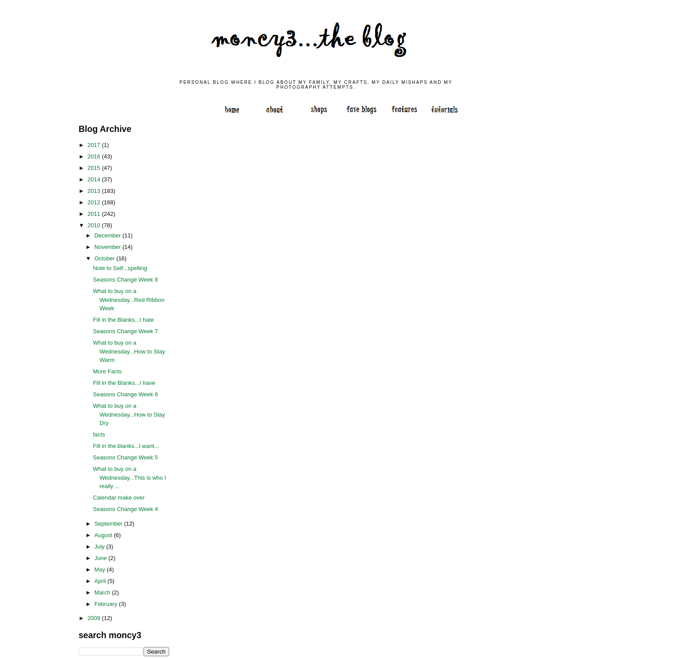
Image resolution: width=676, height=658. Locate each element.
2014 (94, 179)
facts (99, 434)
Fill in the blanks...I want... (126, 446)
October (105, 258)
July (100, 546)
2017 (94, 145)
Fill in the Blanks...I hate (123, 319)
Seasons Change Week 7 (125, 331)
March (103, 592)
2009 (94, 618)
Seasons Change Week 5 (125, 457)
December (108, 235)
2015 (94, 168)
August (104, 535)
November (108, 247)
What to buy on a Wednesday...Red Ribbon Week (128, 300)
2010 (94, 225)
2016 (94, 156)
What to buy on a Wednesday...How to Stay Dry (129, 414)
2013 (94, 191)
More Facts (107, 371)
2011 (94, 214)
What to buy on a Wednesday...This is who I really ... (129, 477)
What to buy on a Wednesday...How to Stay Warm (129, 351)
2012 (94, 202)
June (101, 558)
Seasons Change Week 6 (125, 394)
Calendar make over (118, 497)
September (109, 523)
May (100, 569)
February (106, 604)
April (101, 581)
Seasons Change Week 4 (125, 509)
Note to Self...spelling (120, 268)
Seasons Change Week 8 (125, 279)
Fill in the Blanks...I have (124, 383)
